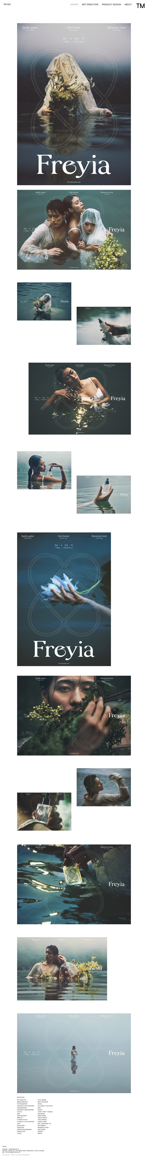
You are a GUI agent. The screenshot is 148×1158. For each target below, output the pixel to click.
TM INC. (7, 4)
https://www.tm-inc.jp (13, 1152)
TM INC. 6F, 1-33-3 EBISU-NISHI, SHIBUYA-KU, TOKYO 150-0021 (26, 1150)
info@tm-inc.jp (14, 1149)
